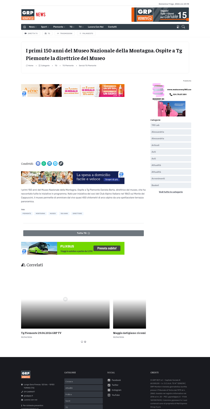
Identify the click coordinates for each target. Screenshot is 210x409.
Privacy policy (108, 403)
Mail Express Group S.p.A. (132, 399)
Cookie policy (123, 403)
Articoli (155, 145)
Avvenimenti (158, 178)
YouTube (113, 366)
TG (71, 27)
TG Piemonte (68, 65)
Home (29, 65)
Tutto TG (83, 233)
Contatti (112, 27)
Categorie (44, 65)
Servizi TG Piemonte (87, 65)
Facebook (114, 351)
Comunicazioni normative (162, 382)
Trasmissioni (64, 33)
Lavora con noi (95, 27)
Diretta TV (31, 33)
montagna (40, 213)
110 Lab (155, 125)
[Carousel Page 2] (85, 313)
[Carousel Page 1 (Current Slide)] (82, 313)
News (32, 27)
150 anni (64, 213)
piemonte (27, 213)
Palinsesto (86, 33)
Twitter (112, 356)
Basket (155, 185)
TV (80, 27)
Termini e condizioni (90, 403)
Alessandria (158, 131)
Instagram (114, 361)
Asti (154, 152)
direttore (77, 213)
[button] (184, 27)
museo (53, 213)
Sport (44, 27)
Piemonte (58, 27)
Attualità (156, 165)
